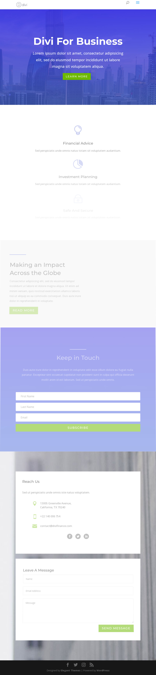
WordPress (103, 670)
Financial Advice (78, 144)
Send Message (116, 628)
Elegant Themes (70, 670)
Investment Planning (78, 177)
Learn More (77, 76)
